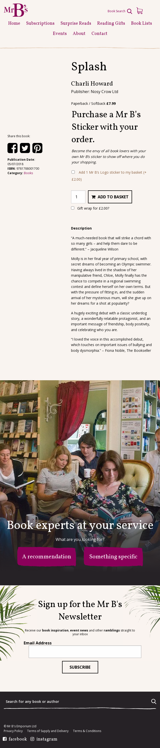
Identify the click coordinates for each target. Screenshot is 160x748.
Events (60, 34)
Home (14, 23)
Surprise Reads (76, 23)
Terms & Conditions (87, 731)
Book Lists (141, 23)
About (79, 34)
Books (28, 173)
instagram (46, 739)
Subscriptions (40, 23)
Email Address (38, 642)
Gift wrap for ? (90, 208)
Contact (99, 34)
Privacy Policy (13, 731)
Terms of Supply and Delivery (48, 731)
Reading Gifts (111, 23)
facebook (18, 739)
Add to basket (113, 197)
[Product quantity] (78, 196)
